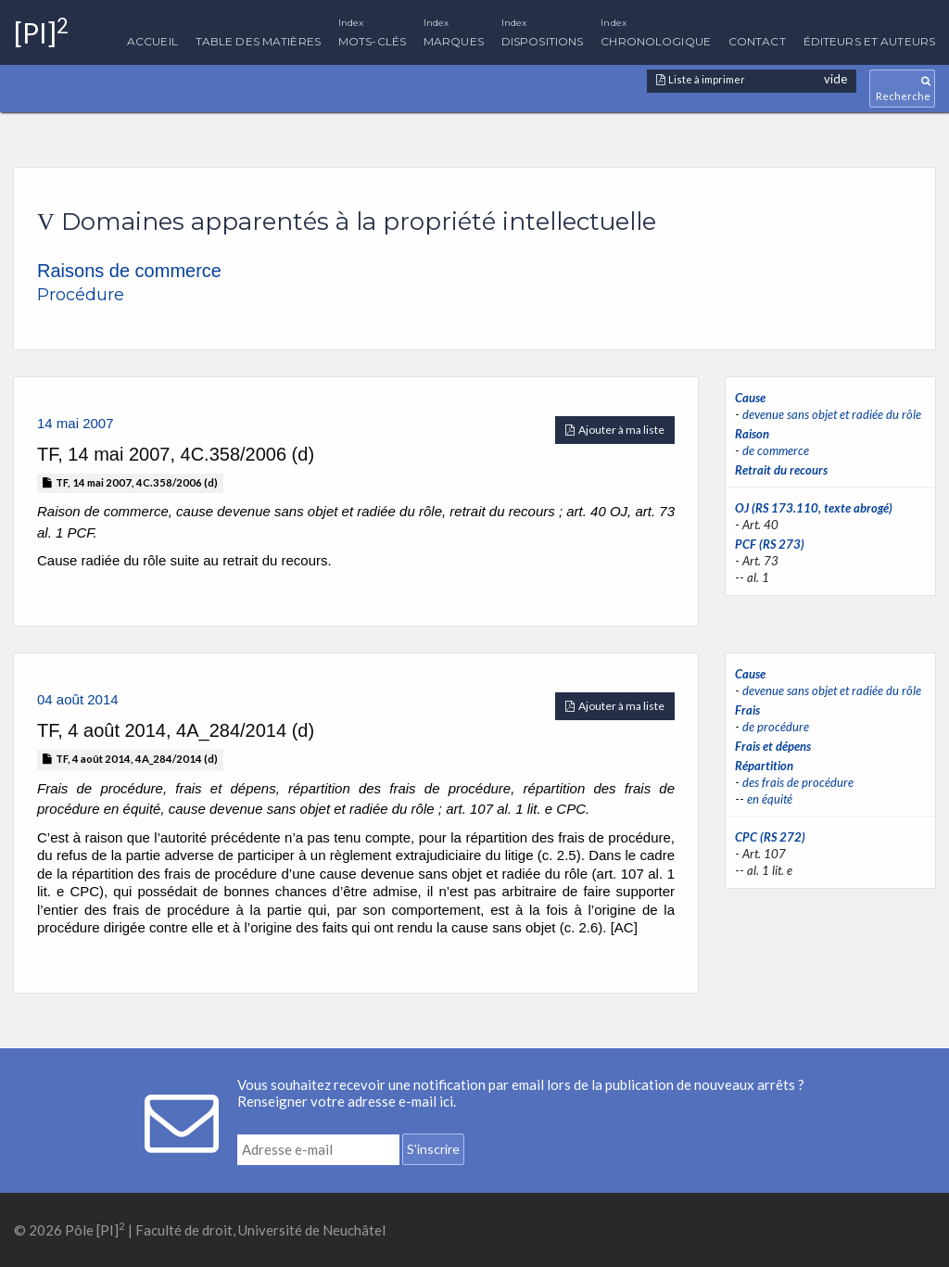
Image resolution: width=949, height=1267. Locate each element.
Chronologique (656, 28)
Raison (752, 433)
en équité (769, 799)
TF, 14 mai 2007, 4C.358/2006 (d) (130, 482)
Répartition (764, 765)
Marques (454, 28)
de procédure (775, 726)
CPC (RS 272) (770, 837)
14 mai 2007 (75, 423)
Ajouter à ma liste (614, 430)
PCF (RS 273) (769, 544)
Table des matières (258, 41)
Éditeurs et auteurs (869, 41)
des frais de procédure (798, 782)
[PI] (41, 32)
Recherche (902, 89)
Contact (757, 41)
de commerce (775, 450)
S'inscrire (433, 1149)
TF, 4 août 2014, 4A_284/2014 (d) (130, 759)
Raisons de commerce (129, 270)
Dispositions (542, 28)
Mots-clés (372, 28)
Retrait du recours (781, 469)
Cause (750, 397)
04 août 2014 (78, 699)
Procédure (80, 295)
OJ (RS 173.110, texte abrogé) (813, 507)
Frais (747, 710)
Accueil (152, 41)
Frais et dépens (773, 746)
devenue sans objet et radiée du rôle (831, 414)
